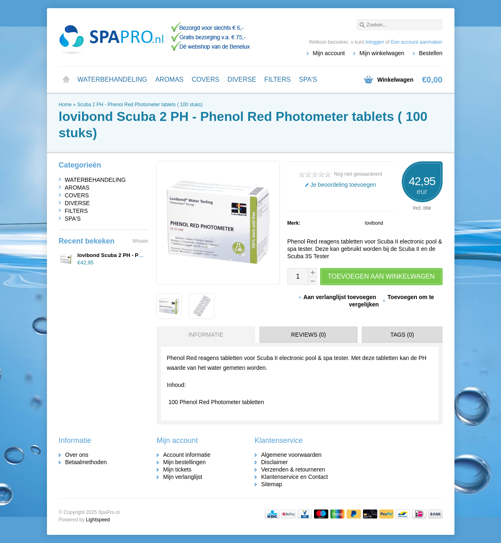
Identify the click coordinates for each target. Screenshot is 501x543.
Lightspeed (98, 520)
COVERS (206, 79)
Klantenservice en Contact (294, 477)
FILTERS (277, 79)
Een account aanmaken (416, 42)
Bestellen (431, 53)
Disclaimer (274, 462)
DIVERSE (241, 79)
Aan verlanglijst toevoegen (338, 297)
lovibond (374, 223)
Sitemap (271, 484)
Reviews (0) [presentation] (308, 334)
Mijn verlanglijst (183, 477)
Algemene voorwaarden (291, 454)
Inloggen (374, 42)
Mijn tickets (177, 469)
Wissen (140, 241)
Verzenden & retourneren (293, 469)
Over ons (77, 454)
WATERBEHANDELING (112, 79)
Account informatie (187, 454)
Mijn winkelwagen (381, 53)
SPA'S (308, 79)
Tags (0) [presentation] (402, 334)
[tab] (204, 334)
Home (66, 79)
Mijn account (329, 53)
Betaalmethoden (86, 462)
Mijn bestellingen (184, 462)
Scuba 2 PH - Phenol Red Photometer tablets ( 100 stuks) (140, 104)
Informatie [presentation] (205, 334)
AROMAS (169, 79)
